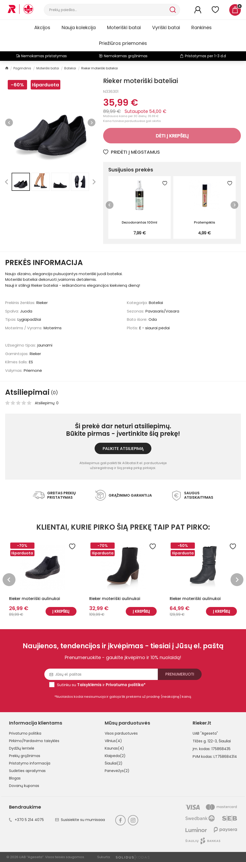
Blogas (15, 778)
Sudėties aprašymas (27, 770)
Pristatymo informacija (29, 763)
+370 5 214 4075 (26, 819)
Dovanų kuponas (24, 785)
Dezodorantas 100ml (139, 222)
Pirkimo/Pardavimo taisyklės (34, 740)
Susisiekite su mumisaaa (80, 819)
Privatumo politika (25, 733)
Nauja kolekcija (79, 27)
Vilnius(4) (113, 740)
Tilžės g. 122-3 (205, 741)
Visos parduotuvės (121, 733)
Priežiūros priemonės (123, 43)
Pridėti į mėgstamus (131, 152)
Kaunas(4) (114, 748)
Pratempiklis (204, 222)
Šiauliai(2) (113, 763)
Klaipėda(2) (115, 755)
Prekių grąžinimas (24, 755)
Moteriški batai (124, 27)
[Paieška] (106, 10)
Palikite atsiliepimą (123, 448)
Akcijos (42, 27)
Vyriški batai (166, 27)
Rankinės (201, 27)
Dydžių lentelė (21, 748)
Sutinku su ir (101, 684)
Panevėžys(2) (117, 770)
